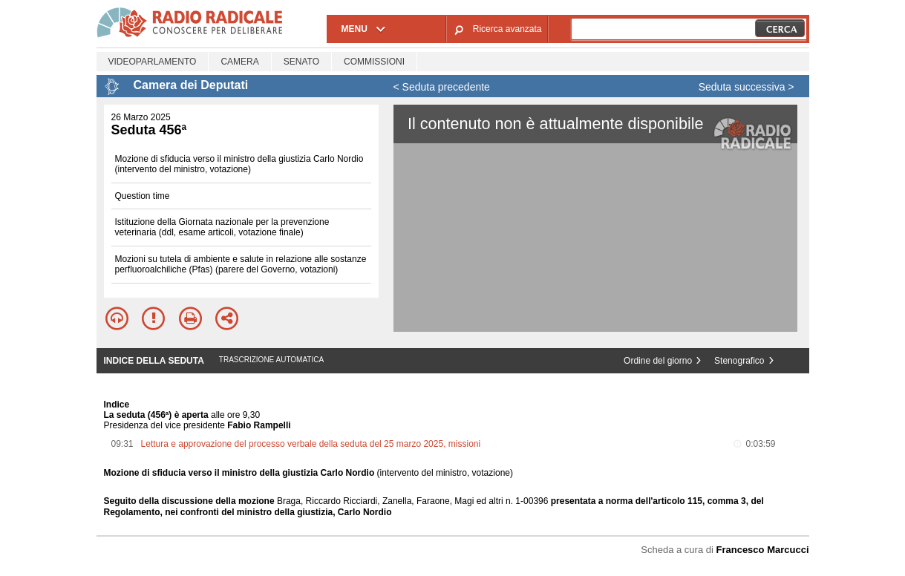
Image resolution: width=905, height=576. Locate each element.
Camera (239, 61)
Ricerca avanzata (507, 29)
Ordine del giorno (658, 361)
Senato (301, 61)
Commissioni (374, 61)
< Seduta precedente (441, 87)
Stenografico (739, 361)
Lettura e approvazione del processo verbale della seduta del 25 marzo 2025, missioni (311, 444)
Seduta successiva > (746, 87)
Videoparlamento (152, 61)
